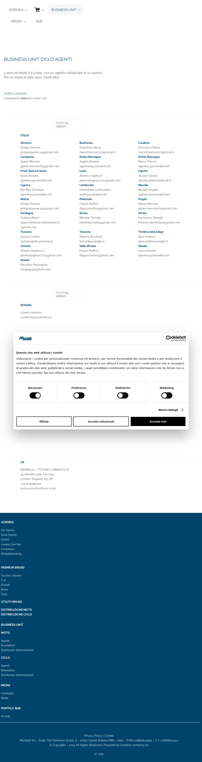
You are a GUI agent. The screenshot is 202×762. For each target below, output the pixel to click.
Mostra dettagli (168, 409)
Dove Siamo (9, 534)
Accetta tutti (158, 421)
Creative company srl (134, 745)
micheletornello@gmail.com (97, 222)
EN (101, 754)
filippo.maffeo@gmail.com (96, 208)
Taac (4, 594)
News (4, 698)
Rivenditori (8, 645)
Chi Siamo (7, 530)
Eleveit (5, 584)
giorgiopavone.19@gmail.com (39, 152)
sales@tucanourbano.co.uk (38, 488)
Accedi (5, 716)
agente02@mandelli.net (36, 194)
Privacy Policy (93, 735)
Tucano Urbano (11, 575)
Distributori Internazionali (17, 650)
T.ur (3, 580)
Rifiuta (44, 421)
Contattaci (8, 549)
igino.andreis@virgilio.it (153, 241)
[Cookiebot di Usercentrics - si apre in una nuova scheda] (169, 338)
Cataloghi (7, 693)
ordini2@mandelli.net (93, 194)
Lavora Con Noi (11, 544)
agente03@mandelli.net (153, 166)
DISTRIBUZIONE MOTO (16, 609)
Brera (4, 589)
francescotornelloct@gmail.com (159, 222)
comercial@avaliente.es (35, 317)
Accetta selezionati (101, 421)
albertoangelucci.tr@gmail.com (100, 180)
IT (96, 754)
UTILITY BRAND (11, 601)
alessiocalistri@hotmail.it (154, 180)
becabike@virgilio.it (92, 241)
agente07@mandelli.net (36, 180)
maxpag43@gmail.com (35, 269)
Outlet (5, 539)
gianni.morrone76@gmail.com (39, 166)
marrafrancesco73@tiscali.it (97, 152)
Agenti (5, 640)
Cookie (109, 735)
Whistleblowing (11, 553)
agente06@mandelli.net (95, 166)
